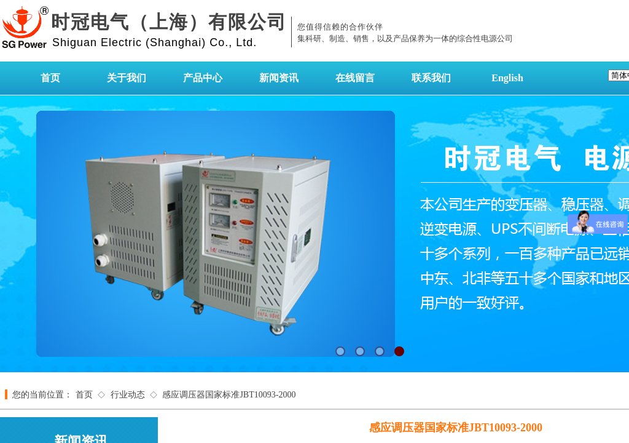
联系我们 (431, 78)
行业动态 (128, 394)
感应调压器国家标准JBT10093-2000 (228, 394)
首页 (50, 78)
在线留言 (355, 78)
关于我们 (126, 78)
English (507, 78)
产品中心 (202, 78)
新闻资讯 (279, 78)
